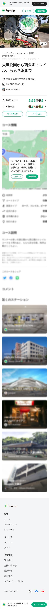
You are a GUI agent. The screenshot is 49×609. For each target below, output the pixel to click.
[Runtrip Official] (13, 329)
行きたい (12, 113)
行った (36, 113)
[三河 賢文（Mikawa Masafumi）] (20, 488)
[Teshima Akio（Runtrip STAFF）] (20, 456)
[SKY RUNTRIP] (12, 424)
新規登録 (41, 11)
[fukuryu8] (9, 393)
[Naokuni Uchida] (10, 89)
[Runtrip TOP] (8, 11)
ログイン (28, 11)
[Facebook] (36, 591)
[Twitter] (30, 591)
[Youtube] (43, 591)
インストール (39, 4)
